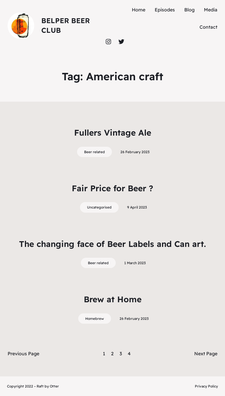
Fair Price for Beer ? (112, 188)
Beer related (94, 152)
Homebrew (94, 318)
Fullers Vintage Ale (112, 132)
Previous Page (23, 353)
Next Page (205, 353)
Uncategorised (99, 207)
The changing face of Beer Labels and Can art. (112, 244)
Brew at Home (113, 299)
